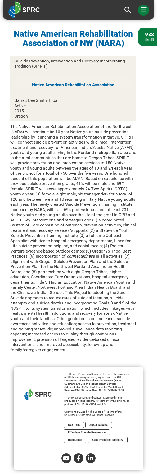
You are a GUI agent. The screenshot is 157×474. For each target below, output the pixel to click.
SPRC (38, 394)
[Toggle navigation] (143, 10)
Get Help (74, 425)
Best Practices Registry (107, 440)
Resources (75, 440)
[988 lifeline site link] (147, 37)
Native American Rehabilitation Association (73, 84)
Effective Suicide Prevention (87, 432)
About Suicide (98, 425)
